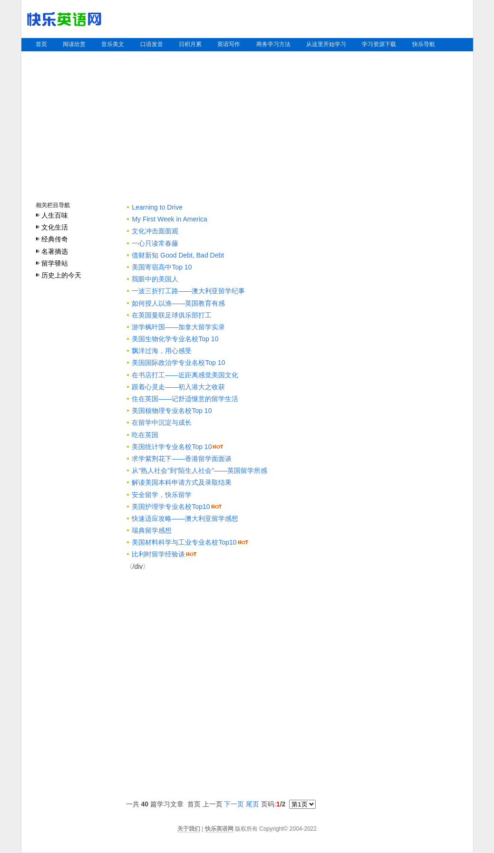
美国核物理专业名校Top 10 (172, 410)
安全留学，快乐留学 (162, 494)
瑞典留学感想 (152, 530)
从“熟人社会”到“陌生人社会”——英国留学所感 (199, 470)
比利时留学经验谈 (158, 554)
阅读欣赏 (74, 44)
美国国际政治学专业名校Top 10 (178, 362)
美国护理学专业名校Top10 (171, 506)
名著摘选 (54, 251)
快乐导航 (423, 44)
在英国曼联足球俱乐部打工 (172, 315)
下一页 (234, 804)
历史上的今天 (61, 275)
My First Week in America (169, 219)
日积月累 (190, 44)
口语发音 (151, 44)
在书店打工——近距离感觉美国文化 (185, 375)
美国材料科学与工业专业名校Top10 (184, 542)
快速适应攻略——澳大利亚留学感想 (185, 518)
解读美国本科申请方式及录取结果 (182, 482)
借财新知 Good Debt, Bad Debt (178, 255)
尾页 (252, 804)
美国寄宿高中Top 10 (162, 267)
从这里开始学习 (326, 44)
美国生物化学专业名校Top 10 (175, 339)
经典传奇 (54, 239)
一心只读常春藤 (155, 243)
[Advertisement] (247, 122)
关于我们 (188, 828)
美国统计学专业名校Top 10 (172, 446)
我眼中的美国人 (155, 279)
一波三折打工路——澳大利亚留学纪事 (188, 291)
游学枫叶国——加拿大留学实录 (178, 327)
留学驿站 (54, 263)
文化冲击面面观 (155, 231)
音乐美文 (112, 44)
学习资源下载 (379, 44)
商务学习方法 (273, 44)
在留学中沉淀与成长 (162, 422)
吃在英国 (145, 435)
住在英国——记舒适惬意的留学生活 (185, 399)
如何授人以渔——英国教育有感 (178, 303)
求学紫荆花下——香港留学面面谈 (182, 458)
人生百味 (54, 215)
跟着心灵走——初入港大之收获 (178, 387)
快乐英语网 (219, 828)
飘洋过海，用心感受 (162, 351)
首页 (41, 44)
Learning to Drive (157, 207)
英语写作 (228, 44)
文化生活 (54, 227)
